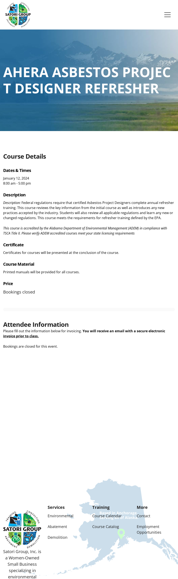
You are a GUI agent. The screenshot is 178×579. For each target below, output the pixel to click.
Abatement (57, 526)
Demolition (57, 537)
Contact (143, 515)
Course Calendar (107, 515)
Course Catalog (105, 526)
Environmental (61, 515)
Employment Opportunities (149, 529)
